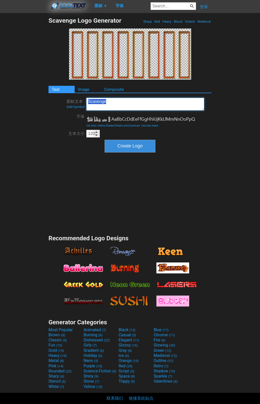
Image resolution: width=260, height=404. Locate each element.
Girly (90, 345)
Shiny (91, 376)
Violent (190, 21)
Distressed (97, 340)
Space (127, 376)
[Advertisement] (24, 93)
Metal (56, 360)
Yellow (93, 386)
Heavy (166, 21)
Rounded (60, 371)
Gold (56, 350)
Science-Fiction (100, 371)
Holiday (93, 355)
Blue (161, 329)
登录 (204, 6)
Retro (161, 366)
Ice (124, 355)
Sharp (147, 21)
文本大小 (76, 133)
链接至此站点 (141, 398)
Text (55, 89)
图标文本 (76, 104)
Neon (91, 360)
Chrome (164, 334)
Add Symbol (76, 107)
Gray (125, 350)
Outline (163, 360)
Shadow (164, 371)
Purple (93, 366)
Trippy (127, 381)
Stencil (57, 381)
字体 (80, 116)
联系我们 (115, 398)
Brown (56, 334)
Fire (160, 340)
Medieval (204, 21)
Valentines (166, 381)
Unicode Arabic (149, 125)
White (56, 386)
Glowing (164, 345)
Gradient (94, 350)
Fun (55, 345)
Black (127, 329)
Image (83, 89)
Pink (55, 366)
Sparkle (163, 376)
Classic (57, 340)
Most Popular (60, 329)
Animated (95, 329)
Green (162, 350)
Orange (129, 360)
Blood (178, 21)
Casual (127, 334)
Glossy (128, 345)
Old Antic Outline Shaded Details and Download (112, 125)
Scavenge (145, 104)
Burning (93, 334)
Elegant (129, 340)
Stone (91, 381)
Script (126, 371)
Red (157, 21)
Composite (114, 89)
